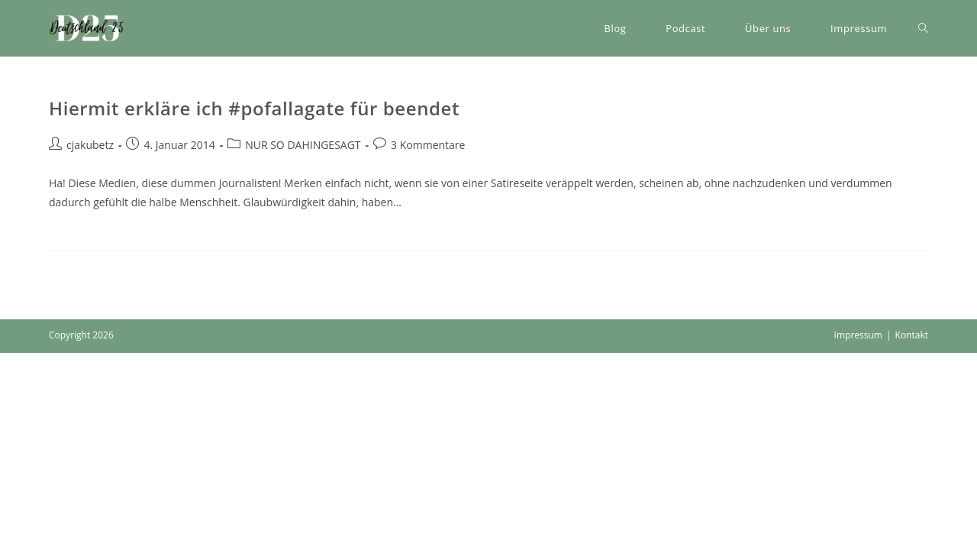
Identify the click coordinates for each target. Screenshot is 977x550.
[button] (87, 28)
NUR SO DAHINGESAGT (302, 145)
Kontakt (911, 334)
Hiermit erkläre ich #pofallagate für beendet (254, 108)
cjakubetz (90, 145)
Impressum (858, 334)
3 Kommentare (428, 145)
